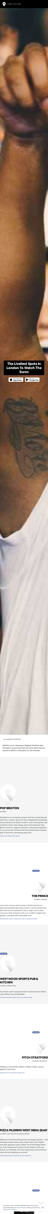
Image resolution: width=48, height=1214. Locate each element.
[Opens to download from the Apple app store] (16, 378)
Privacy (24, 1207)
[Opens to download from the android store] (32, 378)
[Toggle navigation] (42, 4)
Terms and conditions (10, 1210)
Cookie (18, 1207)
